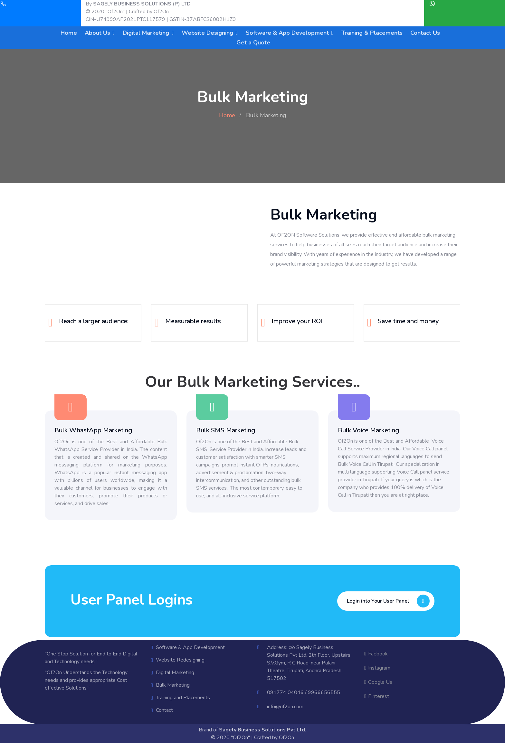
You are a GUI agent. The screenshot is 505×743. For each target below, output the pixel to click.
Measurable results (193, 321)
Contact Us (425, 33)
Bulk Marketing (173, 685)
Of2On (161, 11)
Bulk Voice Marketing (368, 430)
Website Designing (207, 33)
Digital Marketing (146, 33)
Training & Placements (372, 33)
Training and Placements (183, 697)
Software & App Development (287, 33)
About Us (97, 33)
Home (69, 33)
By (139, 3)
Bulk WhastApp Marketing (93, 430)
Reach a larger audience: (94, 321)
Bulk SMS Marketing (225, 430)
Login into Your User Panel (389, 601)
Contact (164, 710)
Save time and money (408, 321)
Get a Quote (253, 42)
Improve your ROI (297, 321)
